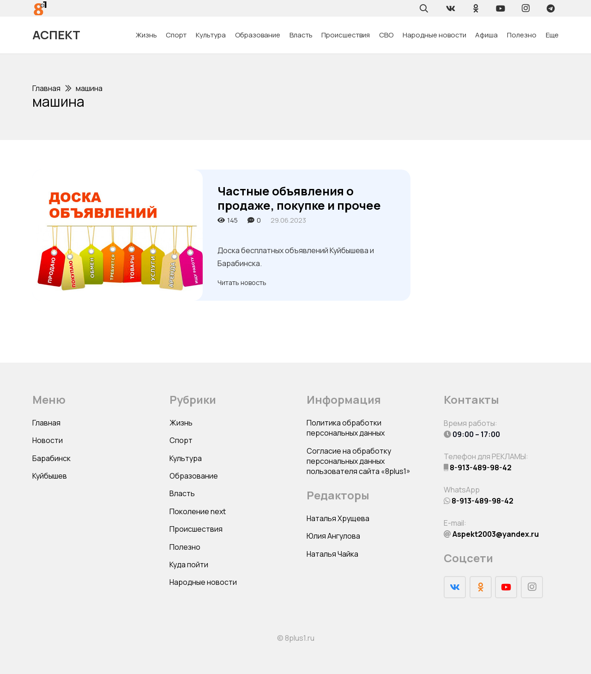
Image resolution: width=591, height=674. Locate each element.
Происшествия (196, 529)
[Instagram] (525, 8)
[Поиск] (424, 8)
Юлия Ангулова (333, 536)
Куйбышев (49, 476)
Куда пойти (188, 564)
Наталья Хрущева (338, 518)
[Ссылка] (40, 8)
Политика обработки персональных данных (346, 428)
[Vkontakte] (450, 8)
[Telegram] (550, 8)
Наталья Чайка (332, 554)
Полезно (184, 547)
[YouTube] (500, 8)
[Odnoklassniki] (475, 8)
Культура (185, 458)
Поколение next (197, 511)
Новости (47, 440)
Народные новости (203, 582)
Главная (46, 423)
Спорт (181, 440)
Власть (182, 493)
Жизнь (181, 423)
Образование (193, 476)
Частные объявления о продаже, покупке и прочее (299, 198)
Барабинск (51, 458)
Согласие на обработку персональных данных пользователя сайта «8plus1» (358, 461)
